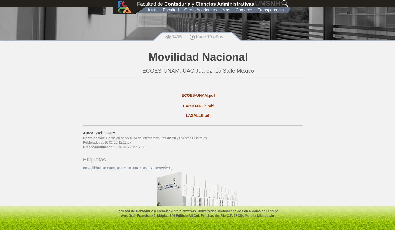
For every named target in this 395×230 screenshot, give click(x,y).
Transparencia (271, 9)
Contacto (244, 9)
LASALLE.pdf (198, 115)
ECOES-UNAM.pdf (198, 95)
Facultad (171, 9)
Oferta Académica (200, 9)
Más (226, 9)
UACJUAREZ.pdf (198, 106)
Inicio (152, 9)
